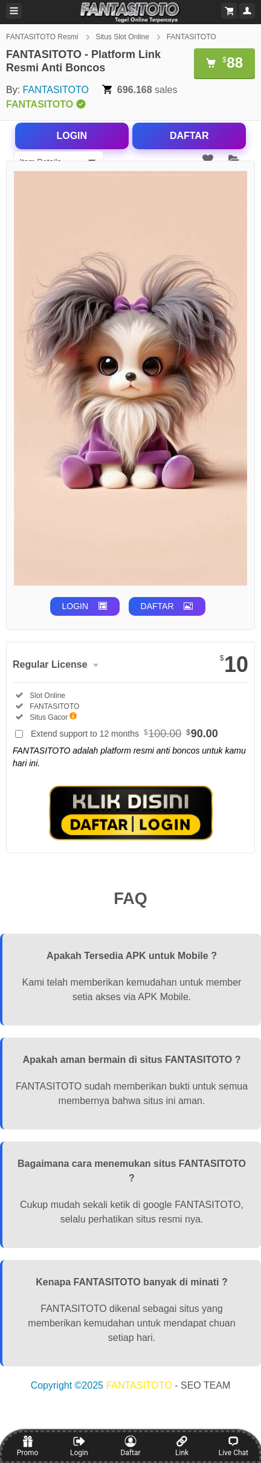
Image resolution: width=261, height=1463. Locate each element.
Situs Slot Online (123, 37)
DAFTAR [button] (157, 606)
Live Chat (233, 1446)
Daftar (130, 1446)
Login (79, 1446)
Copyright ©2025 (68, 1385)
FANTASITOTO (191, 37)
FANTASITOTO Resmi (43, 37)
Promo (28, 1446)
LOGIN (71, 136)
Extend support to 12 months (124, 733)
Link (181, 1446)
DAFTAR (189, 136)
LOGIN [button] (75, 606)
